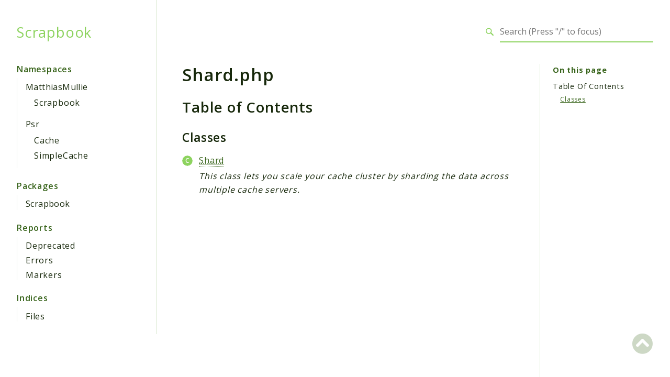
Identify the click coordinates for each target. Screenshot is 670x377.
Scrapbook (54, 32)
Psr (32, 124)
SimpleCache (61, 155)
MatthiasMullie (57, 87)
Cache (47, 140)
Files (35, 316)
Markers (44, 275)
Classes (573, 99)
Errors (39, 260)
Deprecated (50, 245)
